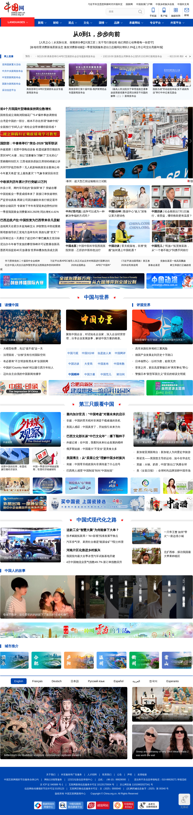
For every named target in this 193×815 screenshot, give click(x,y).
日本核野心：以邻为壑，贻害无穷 (155, 361)
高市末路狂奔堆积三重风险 (151, 348)
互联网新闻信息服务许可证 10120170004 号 (91, 784)
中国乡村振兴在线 (165, 4)
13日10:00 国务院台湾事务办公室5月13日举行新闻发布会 (132, 56)
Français (37, 681)
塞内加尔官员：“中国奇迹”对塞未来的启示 (95, 414)
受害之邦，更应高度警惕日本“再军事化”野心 (161, 367)
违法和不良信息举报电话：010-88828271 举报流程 (160, 779)
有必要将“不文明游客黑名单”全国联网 (25, 361)
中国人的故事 (15, 571)
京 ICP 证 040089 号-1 (51, 784)
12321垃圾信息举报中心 (80, 779)
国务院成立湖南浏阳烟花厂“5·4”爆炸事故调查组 (28, 114)
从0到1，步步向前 (96, 34)
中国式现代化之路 (96, 520)
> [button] (190, 56)
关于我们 (50, 774)
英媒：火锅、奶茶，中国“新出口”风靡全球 (162, 464)
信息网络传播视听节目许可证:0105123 (44, 788)
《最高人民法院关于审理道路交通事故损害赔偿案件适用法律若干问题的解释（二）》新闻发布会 (129, 92)
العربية (136, 681)
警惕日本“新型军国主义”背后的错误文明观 (160, 373)
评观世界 (143, 305)
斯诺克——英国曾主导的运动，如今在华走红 (163, 458)
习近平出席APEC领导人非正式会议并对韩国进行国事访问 (80, 261)
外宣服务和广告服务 (71, 774)
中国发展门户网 (144, 4)
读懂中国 (11, 305)
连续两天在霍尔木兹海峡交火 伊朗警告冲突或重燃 (30, 226)
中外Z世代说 (73, 211)
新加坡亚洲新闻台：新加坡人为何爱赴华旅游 (163, 452)
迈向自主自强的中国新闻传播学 (22, 373)
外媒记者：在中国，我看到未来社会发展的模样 (94, 442)
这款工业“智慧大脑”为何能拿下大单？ (92, 530)
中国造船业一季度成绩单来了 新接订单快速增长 (29, 193)
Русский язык (96, 681)
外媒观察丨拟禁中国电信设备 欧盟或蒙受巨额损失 (30, 149)
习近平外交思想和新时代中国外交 (105, 4)
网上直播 (8, 56)
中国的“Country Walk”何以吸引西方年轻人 (28, 367)
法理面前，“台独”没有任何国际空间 (24, 354)
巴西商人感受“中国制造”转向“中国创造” (89, 470)
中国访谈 (157, 211)
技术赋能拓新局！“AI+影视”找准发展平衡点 (92, 535)
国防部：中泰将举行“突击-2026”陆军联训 (28, 143)
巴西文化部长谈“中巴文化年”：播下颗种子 (95, 436)
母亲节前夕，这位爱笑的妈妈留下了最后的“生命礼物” (35, 614)
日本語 (75, 681)
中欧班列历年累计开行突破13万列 (23, 181)
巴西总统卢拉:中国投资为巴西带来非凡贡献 (30, 220)
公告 (119, 774)
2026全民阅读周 (129, 265)
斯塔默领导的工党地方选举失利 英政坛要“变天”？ (29, 232)
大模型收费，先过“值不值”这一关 (23, 348)
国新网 (129, 4)
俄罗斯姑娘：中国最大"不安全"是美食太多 (91, 448)
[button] (190, 141)
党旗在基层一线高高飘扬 (173, 261)
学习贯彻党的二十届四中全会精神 (22, 261)
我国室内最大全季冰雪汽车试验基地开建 (90, 556)
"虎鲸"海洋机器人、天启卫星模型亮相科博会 (26, 558)
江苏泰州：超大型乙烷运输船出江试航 (89, 181)
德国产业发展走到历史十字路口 (154, 354)
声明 (129, 774)
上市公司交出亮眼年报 (148, 47)
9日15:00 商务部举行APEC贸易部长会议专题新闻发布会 (66, 56)
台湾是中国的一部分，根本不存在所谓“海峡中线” (29, 120)
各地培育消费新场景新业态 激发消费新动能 (57, 47)
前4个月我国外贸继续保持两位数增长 (25, 109)
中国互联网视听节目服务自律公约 (21, 779)
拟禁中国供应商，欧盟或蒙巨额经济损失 (14, 468)
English (18, 681)
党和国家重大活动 (11, 64)
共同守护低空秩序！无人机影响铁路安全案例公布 (30, 167)
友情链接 (142, 774)
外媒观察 (7, 442)
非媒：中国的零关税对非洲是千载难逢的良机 (93, 420)
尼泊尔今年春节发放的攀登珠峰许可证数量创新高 (30, 244)
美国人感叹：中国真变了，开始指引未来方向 (93, 426)
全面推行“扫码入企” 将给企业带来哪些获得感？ (28, 126)
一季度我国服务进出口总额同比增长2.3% (109, 47)
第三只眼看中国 (96, 404)
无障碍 (184, 801)
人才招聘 (92, 774)
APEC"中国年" (103, 265)
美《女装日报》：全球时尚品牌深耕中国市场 (163, 470)
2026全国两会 (78, 265)
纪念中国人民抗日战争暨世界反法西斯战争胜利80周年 (33, 265)
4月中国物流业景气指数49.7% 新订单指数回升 (94, 562)
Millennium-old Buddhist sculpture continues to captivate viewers (42, 755)
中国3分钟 (115, 211)
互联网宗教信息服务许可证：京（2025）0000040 (95, 788)
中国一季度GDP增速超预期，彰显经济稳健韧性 (46, 468)
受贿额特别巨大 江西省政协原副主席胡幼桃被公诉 (30, 161)
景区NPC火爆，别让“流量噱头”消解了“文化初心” (29, 155)
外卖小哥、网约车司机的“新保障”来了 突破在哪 (28, 187)
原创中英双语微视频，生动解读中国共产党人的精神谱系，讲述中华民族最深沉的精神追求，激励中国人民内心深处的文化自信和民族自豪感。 (95, 338)
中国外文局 (183, 4)
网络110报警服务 (53, 779)
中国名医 (71, 245)
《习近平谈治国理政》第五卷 (135, 261)
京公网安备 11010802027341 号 (136, 784)
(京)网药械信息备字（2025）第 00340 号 (148, 788)
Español (118, 681)
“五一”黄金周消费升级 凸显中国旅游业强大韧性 (160, 442)
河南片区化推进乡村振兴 (83, 550)
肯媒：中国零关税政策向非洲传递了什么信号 (93, 464)
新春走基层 (154, 265)
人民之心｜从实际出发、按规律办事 (61, 42)
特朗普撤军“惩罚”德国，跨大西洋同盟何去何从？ (160, 339)
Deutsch (56, 681)
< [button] (186, 56)
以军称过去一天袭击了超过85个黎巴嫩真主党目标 (30, 238)
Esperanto (172, 681)
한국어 (153, 681)
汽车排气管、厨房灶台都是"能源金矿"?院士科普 (95, 541)
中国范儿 (157, 245)
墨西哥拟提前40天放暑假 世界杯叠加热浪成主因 (29, 250)
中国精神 (73, 374)
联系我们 (107, 774)
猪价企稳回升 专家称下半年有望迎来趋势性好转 (29, 205)
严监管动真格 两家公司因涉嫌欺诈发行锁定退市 (29, 199)
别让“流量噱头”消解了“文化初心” (19, 339)
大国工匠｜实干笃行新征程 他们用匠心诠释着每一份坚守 (119, 42)
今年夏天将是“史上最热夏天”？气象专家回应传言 (29, 173)
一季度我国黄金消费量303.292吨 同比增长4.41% (29, 211)
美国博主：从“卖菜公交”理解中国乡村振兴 (95, 458)
